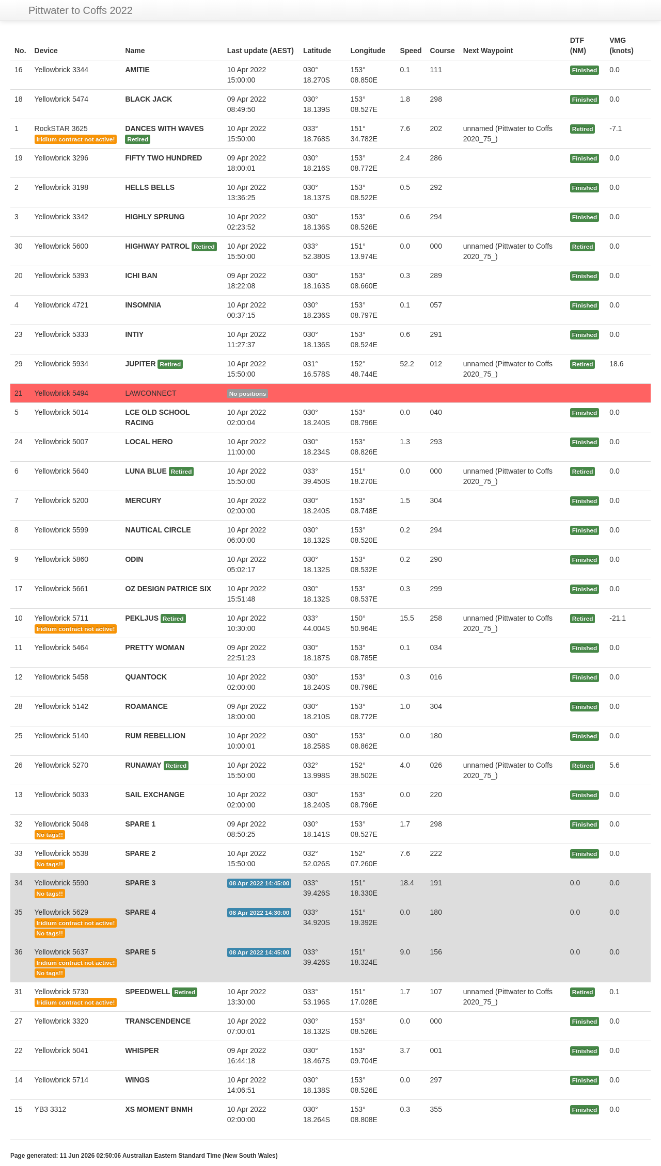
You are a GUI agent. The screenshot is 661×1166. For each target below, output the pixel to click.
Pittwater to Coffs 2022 (80, 10)
